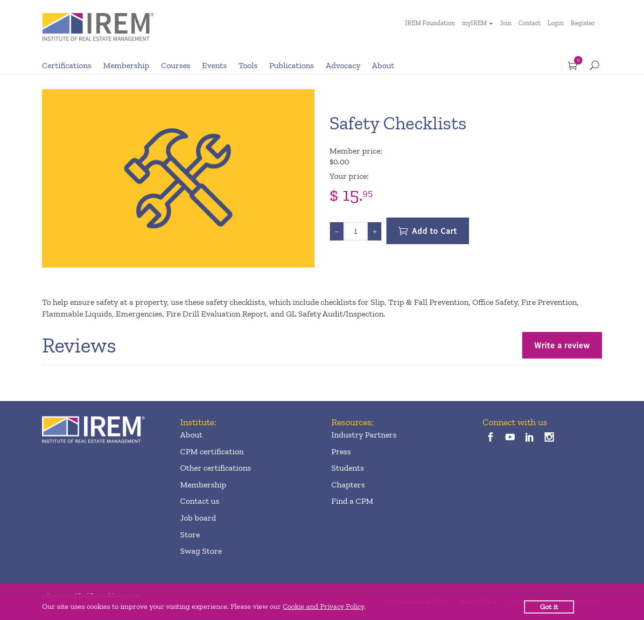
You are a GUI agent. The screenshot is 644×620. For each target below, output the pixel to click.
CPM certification (212, 451)
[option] (178, 178)
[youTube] (510, 438)
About (383, 65)
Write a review (562, 345)
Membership (126, 65)
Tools (248, 65)
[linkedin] (530, 438)
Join (505, 23)
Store (190, 534)
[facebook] (490, 438)
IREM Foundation (430, 23)
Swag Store (201, 551)
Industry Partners (364, 435)
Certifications (66, 65)
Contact (529, 23)
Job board (198, 518)
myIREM (474, 23)
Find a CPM (352, 501)
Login (555, 23)
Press (341, 451)
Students (347, 468)
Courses (175, 65)
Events (214, 65)
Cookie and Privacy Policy (323, 606)
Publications (291, 65)
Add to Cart (434, 230)
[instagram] (549, 438)
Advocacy (343, 65)
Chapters (348, 484)
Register (583, 23)
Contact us (199, 501)
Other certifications (215, 468)
